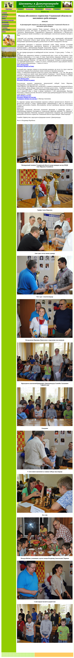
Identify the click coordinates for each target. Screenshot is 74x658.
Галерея (20, 9)
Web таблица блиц (22, 64)
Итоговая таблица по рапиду (26, 80)
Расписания (29, 9)
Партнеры (9, 9)
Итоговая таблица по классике (26, 97)
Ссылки (67, 9)
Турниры (57, 9)
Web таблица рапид (23, 78)
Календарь (39, 9)
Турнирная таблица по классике (27, 99)
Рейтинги (48, 9)
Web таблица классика (24, 95)
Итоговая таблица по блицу (25, 66)
